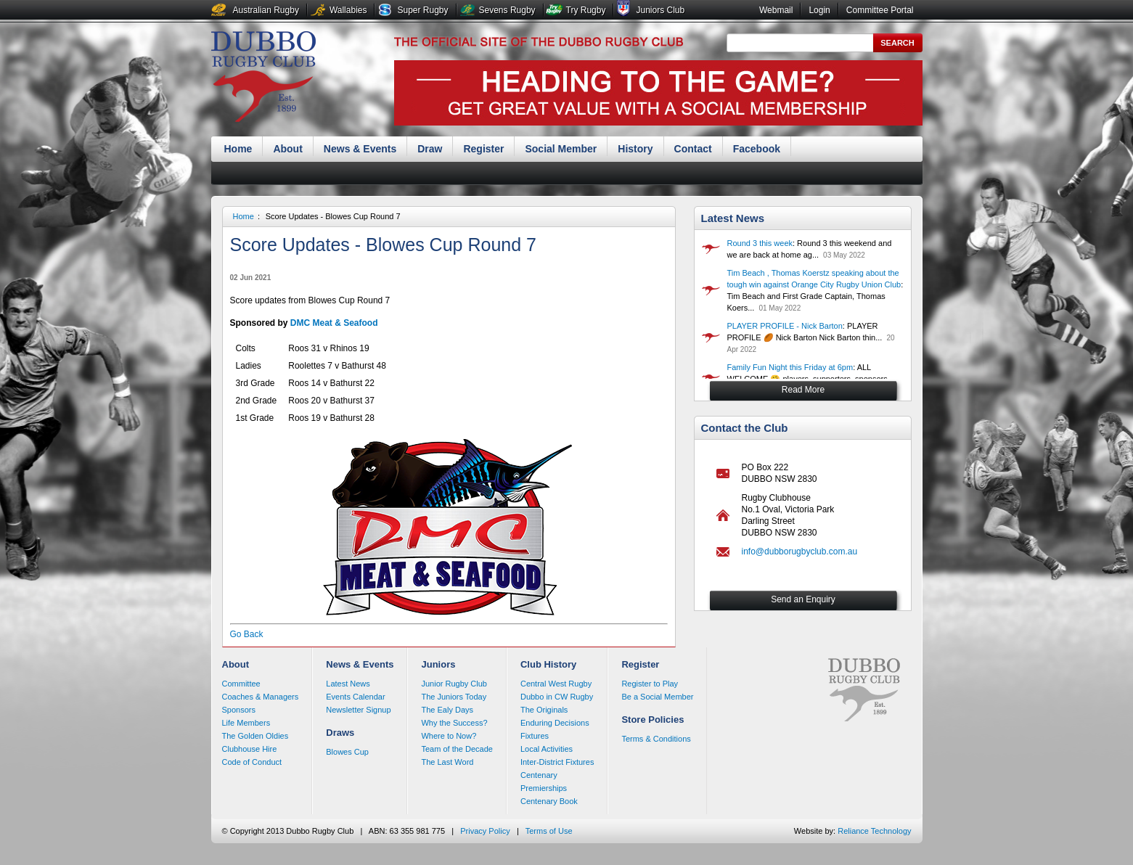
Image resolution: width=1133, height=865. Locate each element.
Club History (548, 664)
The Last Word (447, 762)
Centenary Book (549, 801)
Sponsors (238, 709)
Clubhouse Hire (249, 749)
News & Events (360, 149)
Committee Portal (880, 10)
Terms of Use (549, 831)
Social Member (561, 149)
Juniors (438, 664)
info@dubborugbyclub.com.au (800, 551)
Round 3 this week (760, 243)
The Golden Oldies (255, 735)
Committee (241, 683)
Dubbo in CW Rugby (556, 696)
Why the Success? (454, 722)
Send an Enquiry (803, 599)
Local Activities (546, 749)
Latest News (733, 218)
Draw (429, 149)
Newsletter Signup (358, 709)
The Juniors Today (453, 696)
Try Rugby (586, 10)
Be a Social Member (657, 696)
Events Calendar (355, 696)
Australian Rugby (266, 10)
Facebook (756, 149)
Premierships (543, 788)
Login (819, 10)
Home (238, 149)
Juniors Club (660, 10)
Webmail (776, 10)
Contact (693, 149)
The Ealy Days (447, 709)
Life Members (246, 722)
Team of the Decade (456, 749)
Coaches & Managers (260, 696)
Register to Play (649, 683)
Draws (340, 732)
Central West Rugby (556, 683)
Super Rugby (422, 10)
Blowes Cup (347, 751)
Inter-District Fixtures (557, 762)
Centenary (538, 775)
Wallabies (348, 10)
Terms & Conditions (655, 738)
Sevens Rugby (507, 10)
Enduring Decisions (554, 722)
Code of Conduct (252, 762)
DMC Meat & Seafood (334, 323)
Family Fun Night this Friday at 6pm (790, 367)
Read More (803, 390)
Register (483, 149)
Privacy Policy (485, 831)
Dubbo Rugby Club (263, 78)
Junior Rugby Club (454, 683)
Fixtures (534, 735)
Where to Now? (448, 735)
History (635, 149)
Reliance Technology (874, 831)
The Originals (544, 709)
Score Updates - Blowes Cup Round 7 (333, 216)
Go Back (246, 634)
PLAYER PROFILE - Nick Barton (785, 325)
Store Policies (652, 719)
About (287, 149)
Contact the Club (744, 428)
